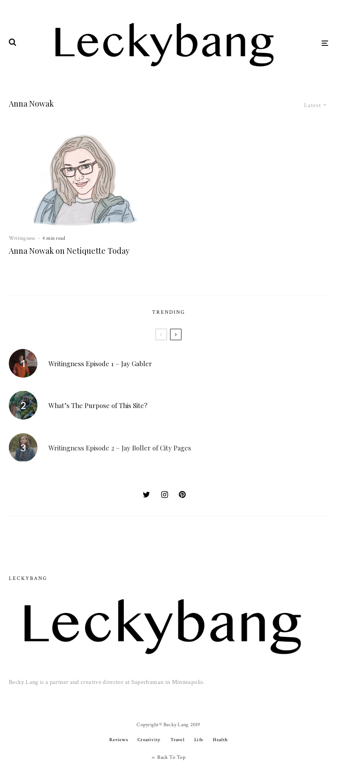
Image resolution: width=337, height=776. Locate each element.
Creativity (148, 740)
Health (220, 740)
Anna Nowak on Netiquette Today (69, 251)
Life (198, 740)
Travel (177, 740)
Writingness (22, 238)
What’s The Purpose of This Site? (98, 408)
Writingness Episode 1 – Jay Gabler (100, 364)
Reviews (118, 740)
